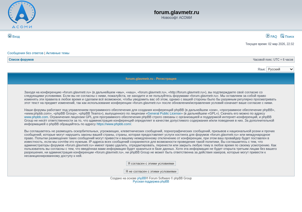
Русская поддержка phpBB (151, 181)
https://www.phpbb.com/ (114, 124)
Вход (14, 36)
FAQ (271, 36)
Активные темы (57, 53)
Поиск (287, 36)
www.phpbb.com (36, 117)
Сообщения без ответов (25, 53)
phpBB (141, 178)
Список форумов (21, 59)
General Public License (164, 113)
